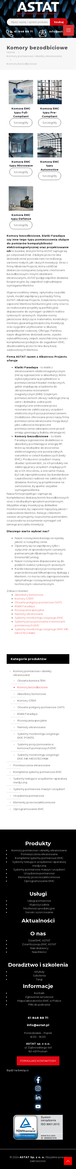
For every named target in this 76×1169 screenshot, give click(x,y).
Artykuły (39, 971)
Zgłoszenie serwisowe (39, 996)
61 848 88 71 (38, 1018)
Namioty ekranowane (29, 613)
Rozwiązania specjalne (29, 610)
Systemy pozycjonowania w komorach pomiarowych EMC (36, 746)
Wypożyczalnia (39, 904)
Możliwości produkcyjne (39, 908)
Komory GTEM (24, 598)
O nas (38, 933)
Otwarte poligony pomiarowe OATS (38, 602)
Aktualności (38, 920)
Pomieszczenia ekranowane (31, 765)
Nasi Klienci (39, 952)
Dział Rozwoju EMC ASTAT (39, 944)
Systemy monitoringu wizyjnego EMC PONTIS (38, 735)
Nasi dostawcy (39, 948)
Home (11, 52)
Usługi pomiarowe (39, 900)
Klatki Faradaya (25, 606)
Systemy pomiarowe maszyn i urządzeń (39, 789)
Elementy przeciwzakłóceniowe (34, 802)
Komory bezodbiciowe (32, 687)
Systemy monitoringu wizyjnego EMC (39, 617)
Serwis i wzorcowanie (39, 912)
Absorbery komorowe (29, 594)
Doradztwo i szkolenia (38, 965)
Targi (39, 979)
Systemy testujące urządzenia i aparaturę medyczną (40, 780)
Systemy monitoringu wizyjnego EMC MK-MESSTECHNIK (38, 756)
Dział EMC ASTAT (39, 940)
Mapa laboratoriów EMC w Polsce (39, 1000)
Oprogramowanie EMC (28, 809)
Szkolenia (39, 975)
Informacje (38, 986)
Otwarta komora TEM (31, 680)
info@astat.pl (38, 1025)
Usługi (38, 894)
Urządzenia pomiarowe (28, 795)
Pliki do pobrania (39, 1004)
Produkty (38, 843)
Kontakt (39, 993)
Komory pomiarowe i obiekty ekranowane (34, 56)
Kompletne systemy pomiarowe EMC (37, 771)
